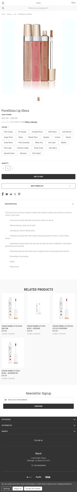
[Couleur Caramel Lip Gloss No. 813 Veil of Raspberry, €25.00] (64, 308)
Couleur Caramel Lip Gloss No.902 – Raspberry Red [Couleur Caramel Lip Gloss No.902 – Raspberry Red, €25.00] (11, 371)
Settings (6, 488)
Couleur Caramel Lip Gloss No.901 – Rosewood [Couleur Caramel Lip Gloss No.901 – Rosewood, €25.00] (36, 327)
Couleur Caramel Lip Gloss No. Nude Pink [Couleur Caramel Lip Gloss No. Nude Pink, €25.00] (12, 327)
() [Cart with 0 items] (73, 3)
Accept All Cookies (33, 488)
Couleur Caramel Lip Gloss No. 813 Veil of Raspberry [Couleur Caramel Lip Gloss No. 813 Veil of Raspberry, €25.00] (63, 327)
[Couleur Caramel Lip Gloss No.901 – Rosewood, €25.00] (38, 308)
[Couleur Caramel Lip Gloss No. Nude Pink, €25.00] (13, 308)
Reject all (17, 488)
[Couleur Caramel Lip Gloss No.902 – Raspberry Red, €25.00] (13, 353)
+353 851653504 (40, 465)
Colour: (5, 127)
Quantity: (5, 163)
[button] (30, 122)
